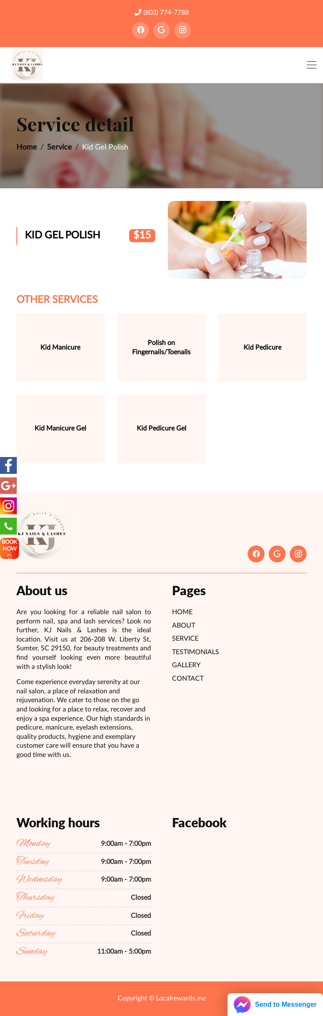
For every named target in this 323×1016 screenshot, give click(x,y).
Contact (188, 678)
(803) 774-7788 (162, 12)
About (183, 625)
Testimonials (195, 652)
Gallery (186, 665)
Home (26, 147)
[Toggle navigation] (311, 65)
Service (59, 147)
